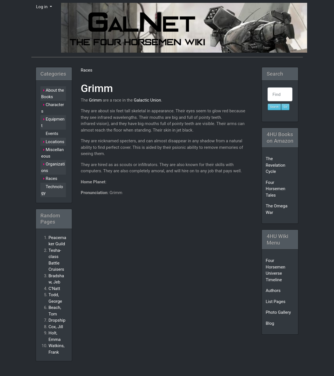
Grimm (97, 88)
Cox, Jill (56, 326)
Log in (42, 6)
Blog (270, 323)
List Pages (275, 301)
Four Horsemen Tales (275, 189)
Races (86, 70)
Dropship (57, 320)
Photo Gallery (278, 312)
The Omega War (276, 209)
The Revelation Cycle (275, 165)
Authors (273, 290)
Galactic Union (147, 100)
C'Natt (54, 288)
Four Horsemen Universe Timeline (275, 270)
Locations (55, 141)
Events (52, 133)
